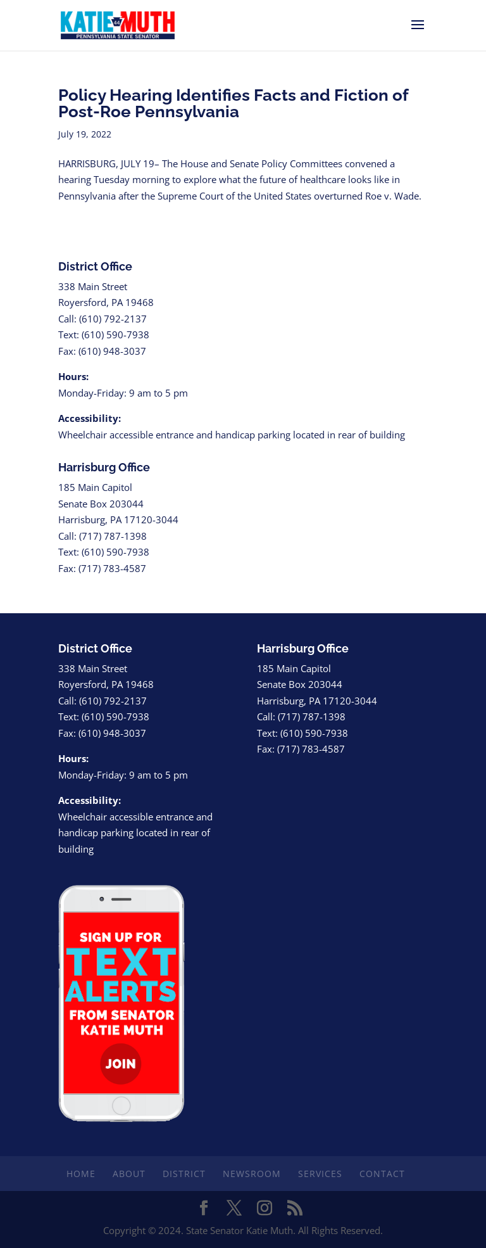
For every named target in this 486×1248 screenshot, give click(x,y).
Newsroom (252, 1174)
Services (320, 1174)
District (184, 1174)
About (129, 1174)
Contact (382, 1174)
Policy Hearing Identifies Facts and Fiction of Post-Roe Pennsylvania (233, 103)
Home (81, 1174)
